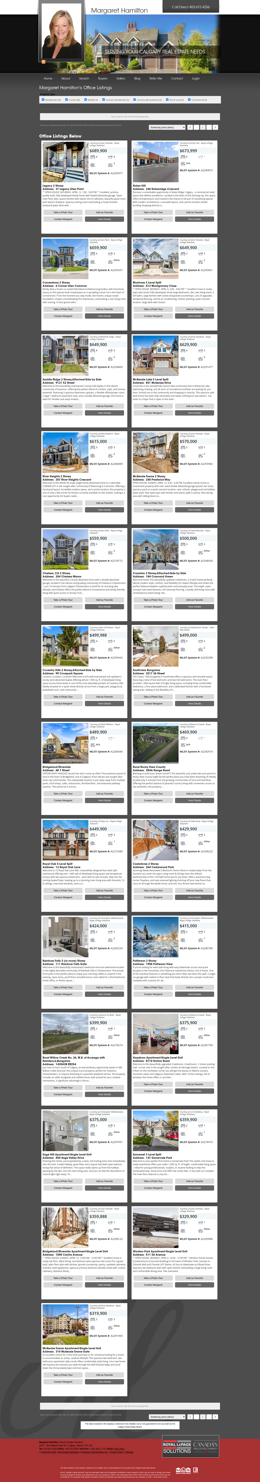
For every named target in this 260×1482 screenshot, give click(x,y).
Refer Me (156, 78)
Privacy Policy (117, 1452)
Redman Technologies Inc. (95, 1452)
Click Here (119, 1449)
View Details (104, 219)
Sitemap (129, 1452)
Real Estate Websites (68, 1452)
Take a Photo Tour (63, 212)
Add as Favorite (104, 212)
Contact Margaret (63, 219)
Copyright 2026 (48, 1452)
